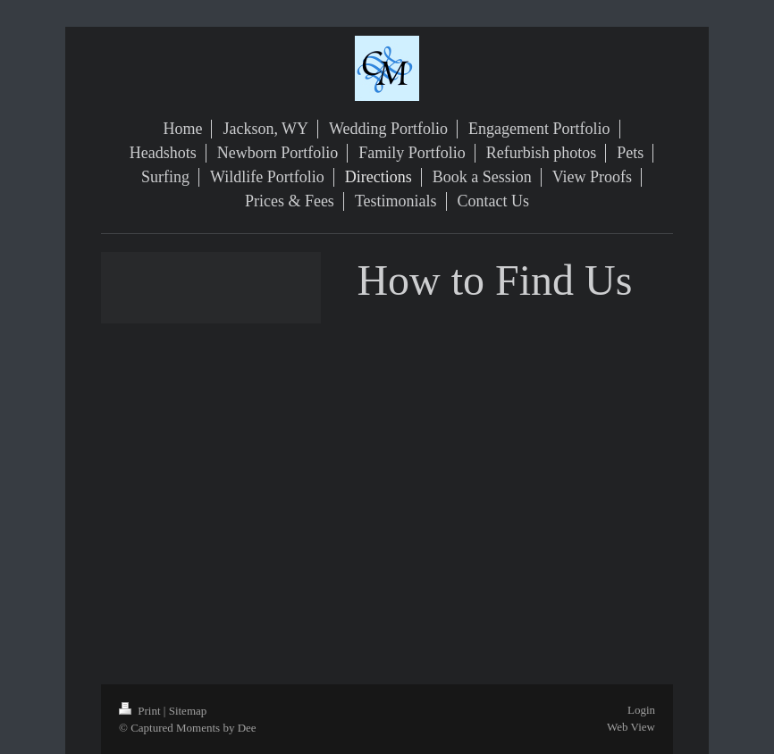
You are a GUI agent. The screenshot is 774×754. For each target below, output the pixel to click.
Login (641, 709)
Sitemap (188, 710)
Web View (631, 726)
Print (141, 710)
